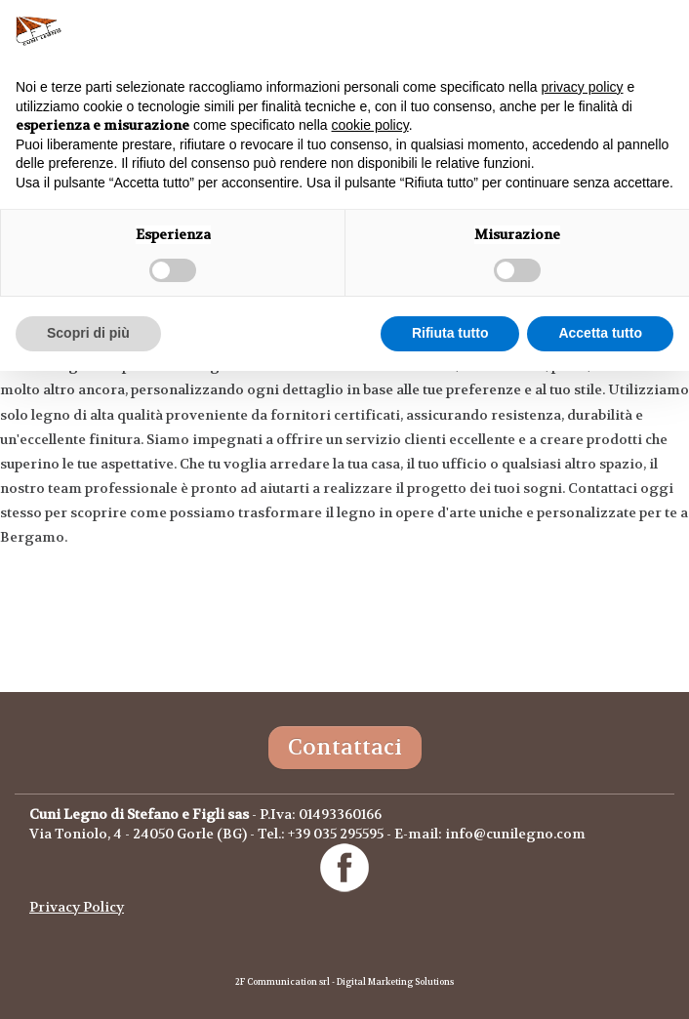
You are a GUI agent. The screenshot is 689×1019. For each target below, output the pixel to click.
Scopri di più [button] (88, 333)
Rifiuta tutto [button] (450, 333)
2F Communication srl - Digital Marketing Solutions (344, 982)
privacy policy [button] (583, 87)
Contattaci (345, 747)
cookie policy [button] (370, 125)
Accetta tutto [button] (600, 333)
